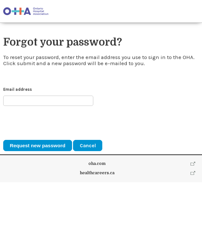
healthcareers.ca (97, 172)
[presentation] (52, 122)
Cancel (88, 146)
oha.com (97, 163)
